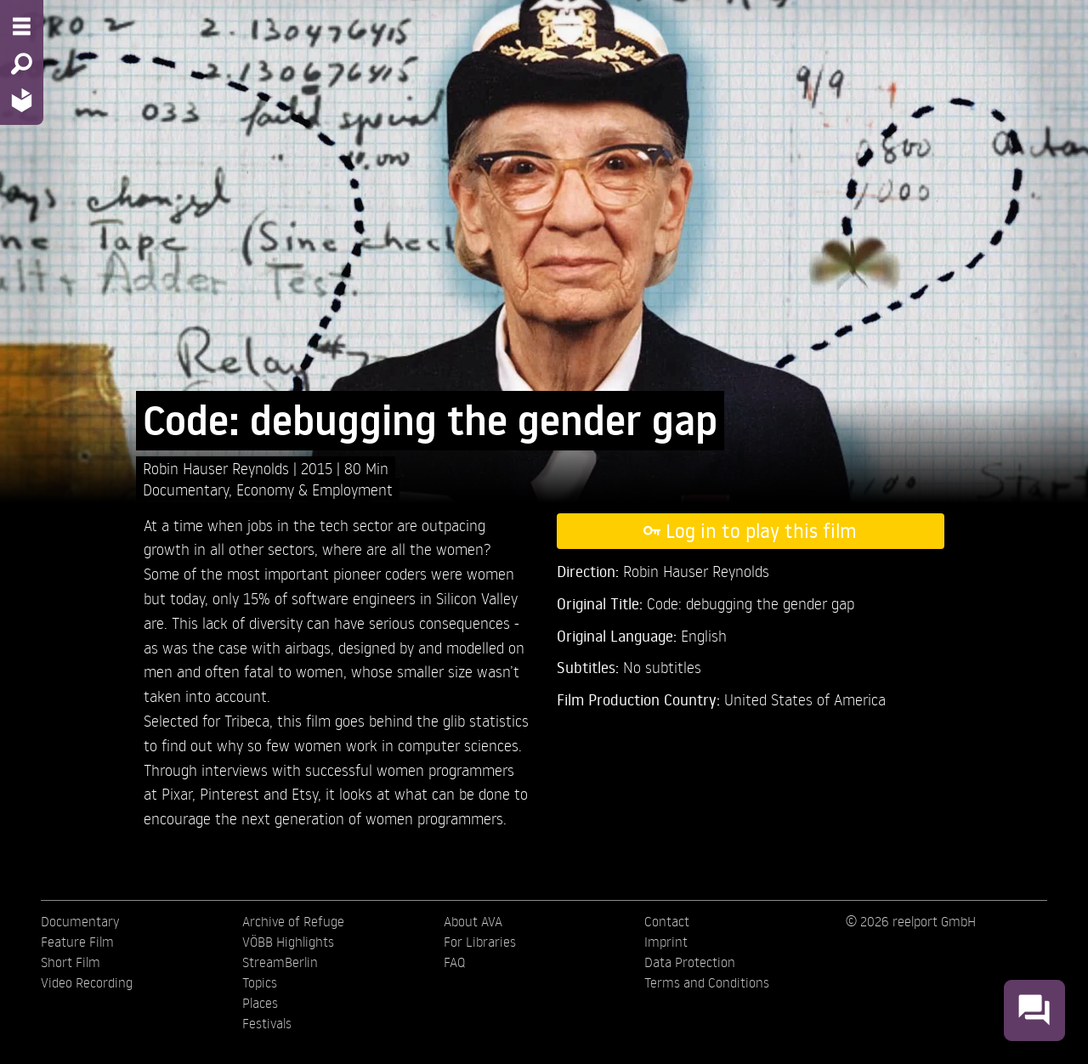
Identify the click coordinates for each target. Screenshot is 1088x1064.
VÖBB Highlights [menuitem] (288, 941)
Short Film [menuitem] (70, 962)
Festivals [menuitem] (267, 1023)
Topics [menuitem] (259, 982)
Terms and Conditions (706, 982)
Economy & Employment (314, 489)
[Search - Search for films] (22, 63)
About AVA (473, 921)
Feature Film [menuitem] (77, 941)
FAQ (454, 962)
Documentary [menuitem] (80, 921)
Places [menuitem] (260, 1002)
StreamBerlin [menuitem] (280, 962)
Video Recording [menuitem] (87, 982)
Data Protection (689, 962)
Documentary (186, 489)
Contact (666, 921)
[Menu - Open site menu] (22, 26)
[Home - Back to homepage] (22, 99)
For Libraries (480, 941)
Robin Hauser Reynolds (218, 468)
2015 (319, 468)
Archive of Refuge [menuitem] (293, 921)
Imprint (666, 941)
